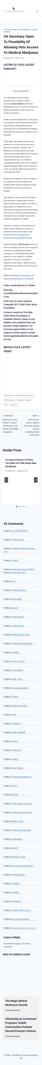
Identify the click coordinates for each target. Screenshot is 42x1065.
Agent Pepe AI (18, 617)
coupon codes (18, 626)
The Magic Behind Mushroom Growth (16, 1003)
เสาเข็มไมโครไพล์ (19, 531)
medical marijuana (24, 400)
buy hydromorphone (20, 919)
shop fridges (17, 768)
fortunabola (17, 839)
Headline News (24, 30)
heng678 (16, 883)
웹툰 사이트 (17, 679)
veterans (13, 405)
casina (15, 759)
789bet (15, 697)
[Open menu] (37, 11)
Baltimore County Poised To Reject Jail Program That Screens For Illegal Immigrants (11, 423)
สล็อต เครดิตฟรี (18, 732)
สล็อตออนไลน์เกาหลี (20, 634)
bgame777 (16, 750)
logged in (18, 943)
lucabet (15, 652)
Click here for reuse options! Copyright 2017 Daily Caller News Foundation (20, 304)
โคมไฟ (15, 560)
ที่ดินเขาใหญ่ (17, 821)
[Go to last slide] (6, 480)
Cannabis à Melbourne (21, 777)
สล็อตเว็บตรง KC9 (19, 706)
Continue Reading (12, 1010)
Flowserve (16, 901)
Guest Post (9, 58)
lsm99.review (18, 539)
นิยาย (14, 786)
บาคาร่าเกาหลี (18, 661)
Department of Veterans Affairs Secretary (19, 395)
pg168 (15, 848)
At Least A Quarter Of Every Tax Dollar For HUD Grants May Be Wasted (20, 463)
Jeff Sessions (10, 400)
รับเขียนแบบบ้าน (19, 590)
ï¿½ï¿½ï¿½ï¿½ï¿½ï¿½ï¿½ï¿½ (23, 928)
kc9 (13, 581)
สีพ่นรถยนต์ (17, 599)
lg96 (14, 714)
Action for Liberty (11, 30)
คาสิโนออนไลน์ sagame (22, 643)
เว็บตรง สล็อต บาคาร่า (21, 910)
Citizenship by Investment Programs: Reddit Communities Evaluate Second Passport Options (20, 1025)
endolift (15, 892)
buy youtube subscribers (22, 866)
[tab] (16, 506)
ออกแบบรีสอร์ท (18, 874)
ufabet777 (16, 723)
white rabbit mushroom (22, 803)
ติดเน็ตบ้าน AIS (18, 857)
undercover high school (22, 812)
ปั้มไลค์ (15, 794)
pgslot (15, 608)
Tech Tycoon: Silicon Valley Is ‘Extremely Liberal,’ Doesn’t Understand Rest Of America (31, 425)
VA (6, 405)
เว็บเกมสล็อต (17, 670)
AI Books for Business (21, 830)
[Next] (36, 480)
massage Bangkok (20, 688)
